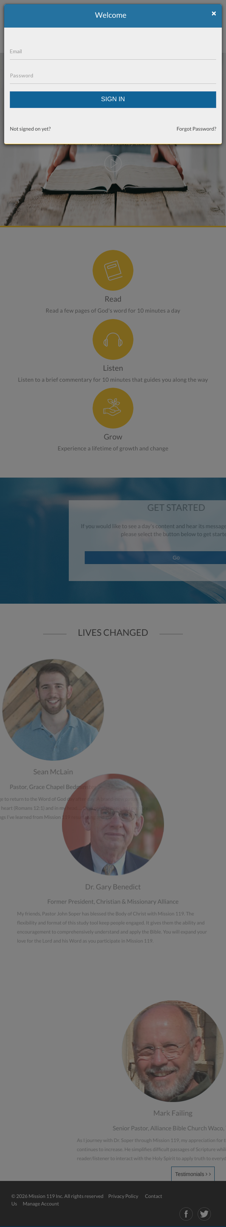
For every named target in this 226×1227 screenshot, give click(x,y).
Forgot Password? (196, 129)
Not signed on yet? (30, 129)
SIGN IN (113, 99)
